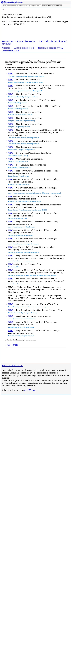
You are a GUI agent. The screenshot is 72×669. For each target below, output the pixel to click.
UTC (10, 73)
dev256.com (29, 390)
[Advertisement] (23, 33)
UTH (15, 345)
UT (8, 345)
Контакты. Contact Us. (12, 365)
